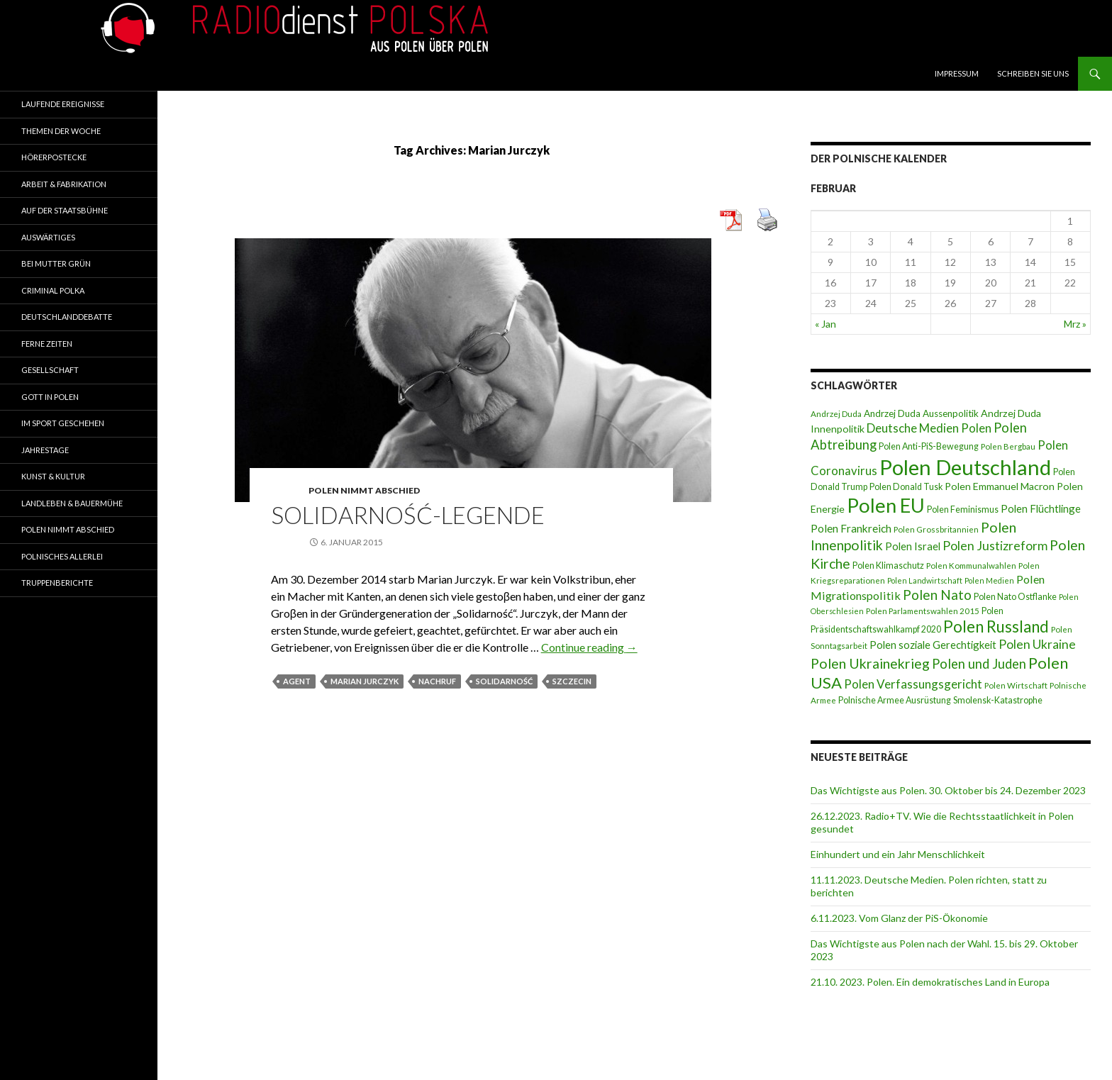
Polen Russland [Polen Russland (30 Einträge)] (996, 626)
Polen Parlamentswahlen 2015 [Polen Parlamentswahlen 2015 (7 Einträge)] (922, 611)
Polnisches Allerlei (62, 556)
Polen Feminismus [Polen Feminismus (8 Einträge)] (963, 509)
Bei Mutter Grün (56, 263)
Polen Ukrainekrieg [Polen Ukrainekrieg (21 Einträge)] (870, 663)
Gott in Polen (50, 396)
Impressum (957, 73)
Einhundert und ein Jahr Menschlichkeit (898, 854)
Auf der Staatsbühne (64, 210)
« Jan (825, 324)
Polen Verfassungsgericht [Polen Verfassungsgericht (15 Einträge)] (913, 684)
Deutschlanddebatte (66, 316)
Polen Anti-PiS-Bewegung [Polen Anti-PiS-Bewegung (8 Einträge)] (929, 446)
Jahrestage (45, 450)
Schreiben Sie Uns (1033, 73)
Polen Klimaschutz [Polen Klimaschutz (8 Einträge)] (888, 565)
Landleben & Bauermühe (72, 503)
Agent (297, 681)
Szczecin (571, 681)
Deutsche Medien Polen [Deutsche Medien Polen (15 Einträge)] (929, 428)
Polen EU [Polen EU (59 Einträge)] (886, 505)
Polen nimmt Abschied (364, 490)
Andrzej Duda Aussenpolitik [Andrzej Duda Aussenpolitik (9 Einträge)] (921, 413)
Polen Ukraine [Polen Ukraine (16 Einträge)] (1037, 644)
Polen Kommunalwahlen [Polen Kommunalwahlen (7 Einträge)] (971, 565)
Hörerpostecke (54, 157)
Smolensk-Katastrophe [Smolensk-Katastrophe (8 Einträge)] (997, 700)
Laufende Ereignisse (62, 103)
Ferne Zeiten (46, 343)
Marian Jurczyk (364, 681)
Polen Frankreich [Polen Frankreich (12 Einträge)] (851, 528)
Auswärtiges (48, 237)
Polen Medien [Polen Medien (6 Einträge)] (989, 580)
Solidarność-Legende (408, 515)
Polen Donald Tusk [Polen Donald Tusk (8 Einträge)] (906, 486)
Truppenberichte (57, 582)
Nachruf (437, 681)
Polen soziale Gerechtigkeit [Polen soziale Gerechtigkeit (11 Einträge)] (932, 644)
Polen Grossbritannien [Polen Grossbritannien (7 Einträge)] (936, 529)
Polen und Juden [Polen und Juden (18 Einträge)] (979, 664)
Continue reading (589, 647)
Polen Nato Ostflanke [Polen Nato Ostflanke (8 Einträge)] (1015, 596)
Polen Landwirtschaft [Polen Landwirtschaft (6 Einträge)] (924, 580)
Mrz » (1075, 324)
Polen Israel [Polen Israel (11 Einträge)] (912, 546)
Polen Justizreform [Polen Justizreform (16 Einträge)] (995, 545)
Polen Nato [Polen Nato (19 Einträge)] (937, 594)
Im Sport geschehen (62, 423)
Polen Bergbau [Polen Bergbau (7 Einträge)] (1008, 446)
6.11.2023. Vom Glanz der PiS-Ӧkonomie (899, 918)
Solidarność (504, 681)
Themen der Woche (61, 130)
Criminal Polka (52, 290)
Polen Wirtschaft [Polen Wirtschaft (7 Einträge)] (1015, 685)
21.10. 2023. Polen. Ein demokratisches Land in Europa (930, 982)
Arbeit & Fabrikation (63, 184)
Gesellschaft (50, 369)
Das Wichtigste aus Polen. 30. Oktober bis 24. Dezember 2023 (948, 790)
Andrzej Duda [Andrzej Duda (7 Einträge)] (836, 413)
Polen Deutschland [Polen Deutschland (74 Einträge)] (965, 467)
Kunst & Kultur (53, 476)
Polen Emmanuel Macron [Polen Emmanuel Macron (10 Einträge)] (1000, 486)
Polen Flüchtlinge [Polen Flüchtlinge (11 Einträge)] (1041, 508)
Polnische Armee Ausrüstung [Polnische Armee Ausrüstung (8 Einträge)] (894, 700)
